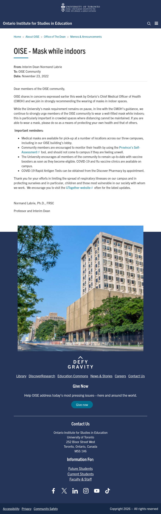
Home (17, 36)
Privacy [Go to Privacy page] (26, 509)
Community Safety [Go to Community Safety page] (46, 509)
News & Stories (101, 376)
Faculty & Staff (80, 479)
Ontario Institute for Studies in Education (37, 23)
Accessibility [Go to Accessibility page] (11, 509)
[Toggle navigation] (148, 23)
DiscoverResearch (42, 376)
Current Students (81, 473)
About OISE (32, 36)
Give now (82, 405)
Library (21, 376)
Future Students (80, 468)
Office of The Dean (55, 36)
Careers (120, 376)
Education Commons (72, 376)
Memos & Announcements (86, 36)
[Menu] (155, 23)
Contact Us (136, 376)
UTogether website (79, 187)
